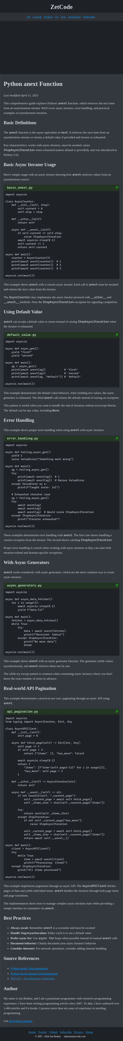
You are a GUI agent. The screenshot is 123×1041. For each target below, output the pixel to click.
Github (53, 1032)
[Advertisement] (61, 48)
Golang (37, 17)
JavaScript (74, 17)
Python (48, 17)
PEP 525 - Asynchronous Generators (33, 978)
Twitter (42, 1032)
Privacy (78, 1032)
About (89, 1032)
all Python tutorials (20, 1021)
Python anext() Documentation (29, 968)
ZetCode (61, 7)
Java (63, 17)
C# (56, 17)
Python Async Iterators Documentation (34, 973)
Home (32, 1032)
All (28, 17)
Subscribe (89, 17)
